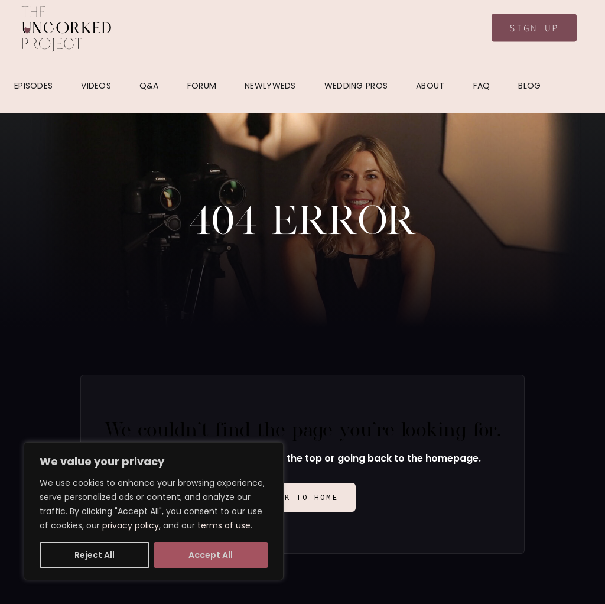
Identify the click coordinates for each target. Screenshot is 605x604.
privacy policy (130, 525)
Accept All (210, 555)
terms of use (224, 525)
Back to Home (302, 497)
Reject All (94, 555)
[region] (154, 511)
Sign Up (534, 28)
